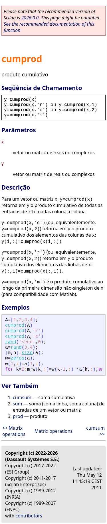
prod (18, 416)
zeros (17, 358)
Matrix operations (54, 431)
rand (10, 342)
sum (17, 404)
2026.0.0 (30, 18)
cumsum (22, 397)
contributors (29, 516)
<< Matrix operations (13, 431)
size (27, 353)
